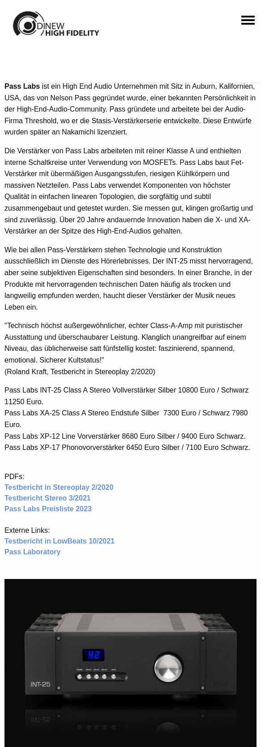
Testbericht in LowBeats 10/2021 (59, 541)
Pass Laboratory (32, 552)
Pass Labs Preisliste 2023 (48, 509)
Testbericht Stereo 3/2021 (47, 498)
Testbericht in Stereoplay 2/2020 (58, 487)
